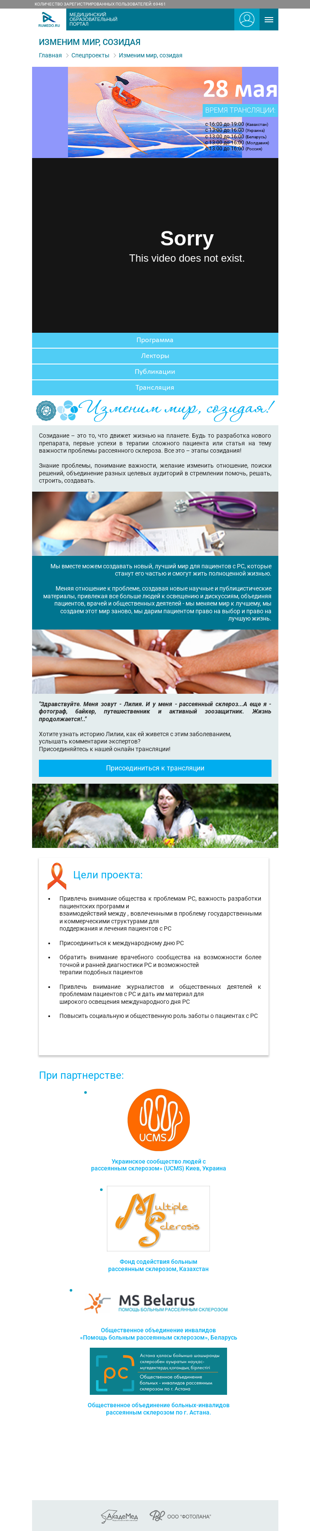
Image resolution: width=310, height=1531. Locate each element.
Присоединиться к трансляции (155, 768)
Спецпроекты (90, 55)
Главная (50, 55)
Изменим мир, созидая (151, 55)
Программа (155, 340)
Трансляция (155, 388)
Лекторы (155, 356)
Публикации (155, 372)
